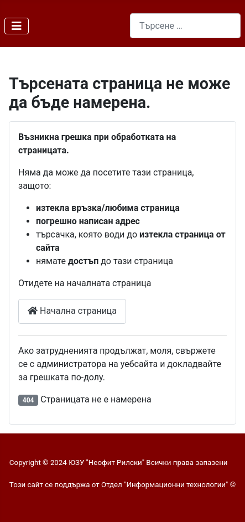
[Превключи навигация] (16, 26)
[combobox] (185, 25)
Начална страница (72, 311)
